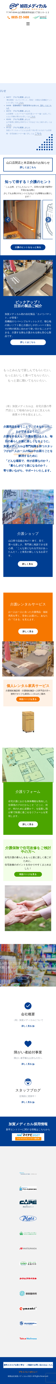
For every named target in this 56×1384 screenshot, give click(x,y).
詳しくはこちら (28, 167)
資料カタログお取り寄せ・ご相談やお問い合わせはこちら (28, 1365)
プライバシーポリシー (28, 1372)
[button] (8, 220)
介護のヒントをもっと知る (28, 247)
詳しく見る (27, 564)
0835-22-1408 (18, 17)
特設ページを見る (28, 699)
